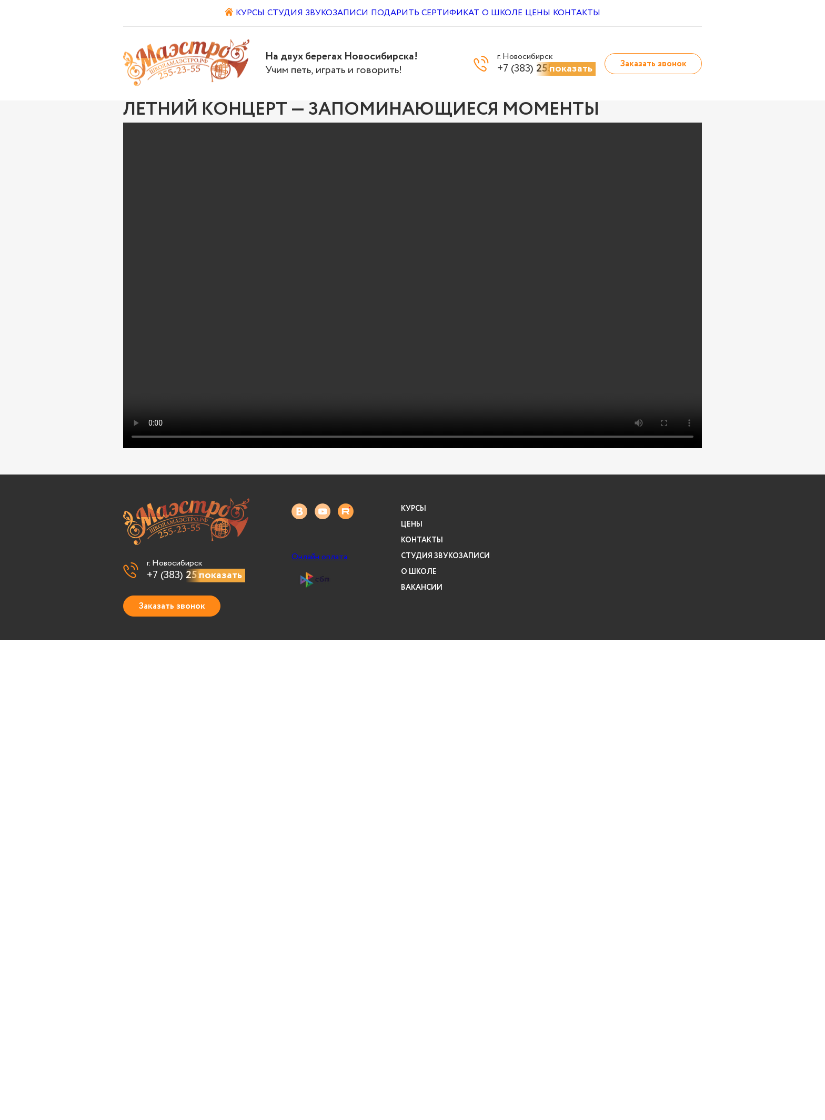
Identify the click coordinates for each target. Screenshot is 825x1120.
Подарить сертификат (424, 13)
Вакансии (421, 587)
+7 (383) (196, 575)
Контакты (604, 13)
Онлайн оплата (319, 557)
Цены (554, 13)
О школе (508, 13)
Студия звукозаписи (314, 13)
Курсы (239, 13)
